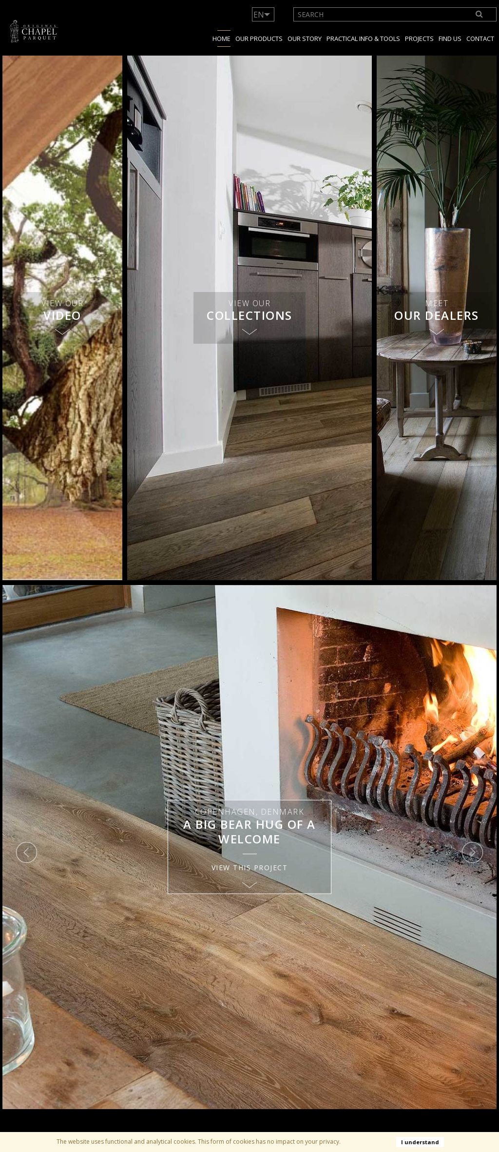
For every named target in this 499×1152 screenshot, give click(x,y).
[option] (249, 847)
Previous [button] (26, 852)
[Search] (480, 14)
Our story (305, 38)
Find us (450, 38)
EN (258, 14)
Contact (480, 38)
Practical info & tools (363, 38)
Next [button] (472, 852)
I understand (420, 1142)
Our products (259, 38)
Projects (419, 38)
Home (221, 38)
